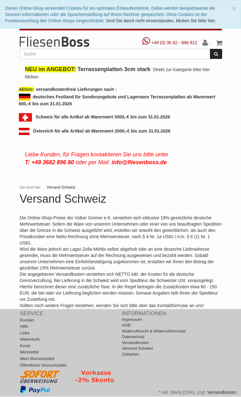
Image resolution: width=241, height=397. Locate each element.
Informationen (144, 313)
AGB (126, 325)
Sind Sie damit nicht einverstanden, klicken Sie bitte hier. (161, 20)
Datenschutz (133, 336)
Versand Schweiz (137, 348)
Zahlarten (130, 354)
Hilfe (24, 326)
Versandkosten (135, 342)
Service (31, 313)
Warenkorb (30, 339)
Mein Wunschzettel (37, 358)
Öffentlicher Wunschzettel (43, 365)
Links (24, 333)
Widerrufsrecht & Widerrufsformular (154, 331)
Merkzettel (29, 352)
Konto (25, 345)
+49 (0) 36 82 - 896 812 (170, 42)
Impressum (132, 319)
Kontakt (27, 320)
